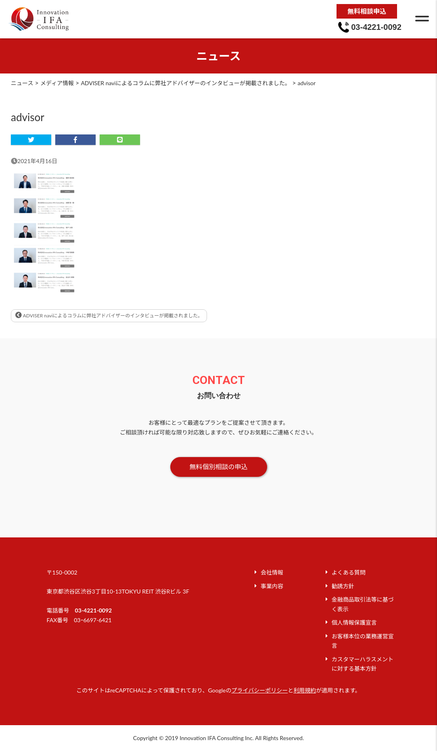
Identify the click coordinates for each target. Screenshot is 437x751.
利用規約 (304, 690)
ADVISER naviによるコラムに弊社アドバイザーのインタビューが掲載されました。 (109, 315)
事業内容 (272, 586)
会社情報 (272, 572)
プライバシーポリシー (259, 690)
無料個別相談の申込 (218, 466)
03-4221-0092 (93, 610)
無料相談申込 (366, 11)
